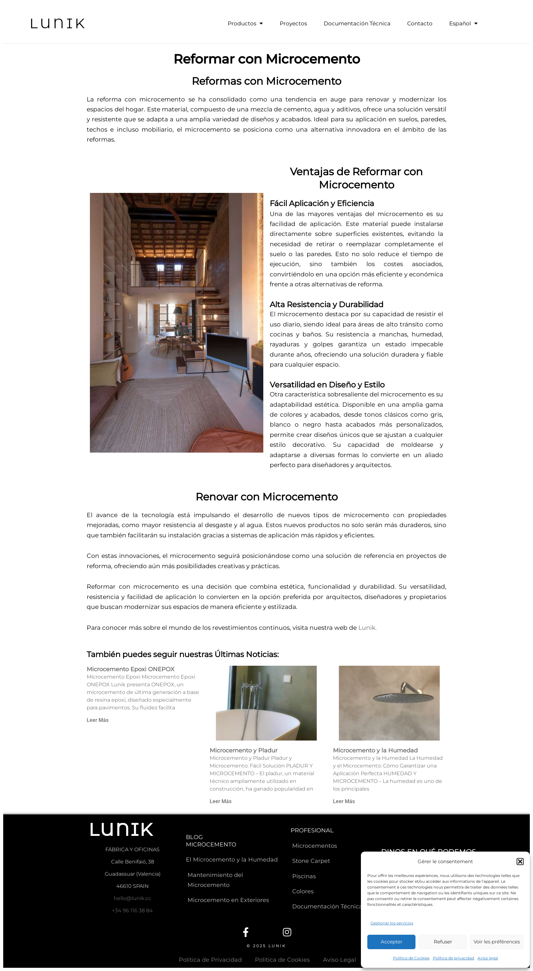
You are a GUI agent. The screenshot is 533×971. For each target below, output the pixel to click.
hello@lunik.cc (132, 898)
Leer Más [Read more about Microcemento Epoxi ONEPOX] (98, 719)
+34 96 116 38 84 (132, 910)
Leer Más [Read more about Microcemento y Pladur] (221, 801)
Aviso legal (487, 958)
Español (463, 23)
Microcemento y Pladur (243, 749)
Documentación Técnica (357, 23)
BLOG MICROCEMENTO (211, 840)
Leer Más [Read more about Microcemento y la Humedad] (344, 801)
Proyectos (293, 23)
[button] (520, 861)
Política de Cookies (411, 958)
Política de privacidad (453, 958)
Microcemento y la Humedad (375, 749)
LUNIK (59, 23)
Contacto (420, 23)
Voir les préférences (497, 942)
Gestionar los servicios (392, 923)
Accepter (391, 942)
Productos (245, 23)
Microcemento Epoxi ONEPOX (130, 668)
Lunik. (367, 627)
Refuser (443, 942)
